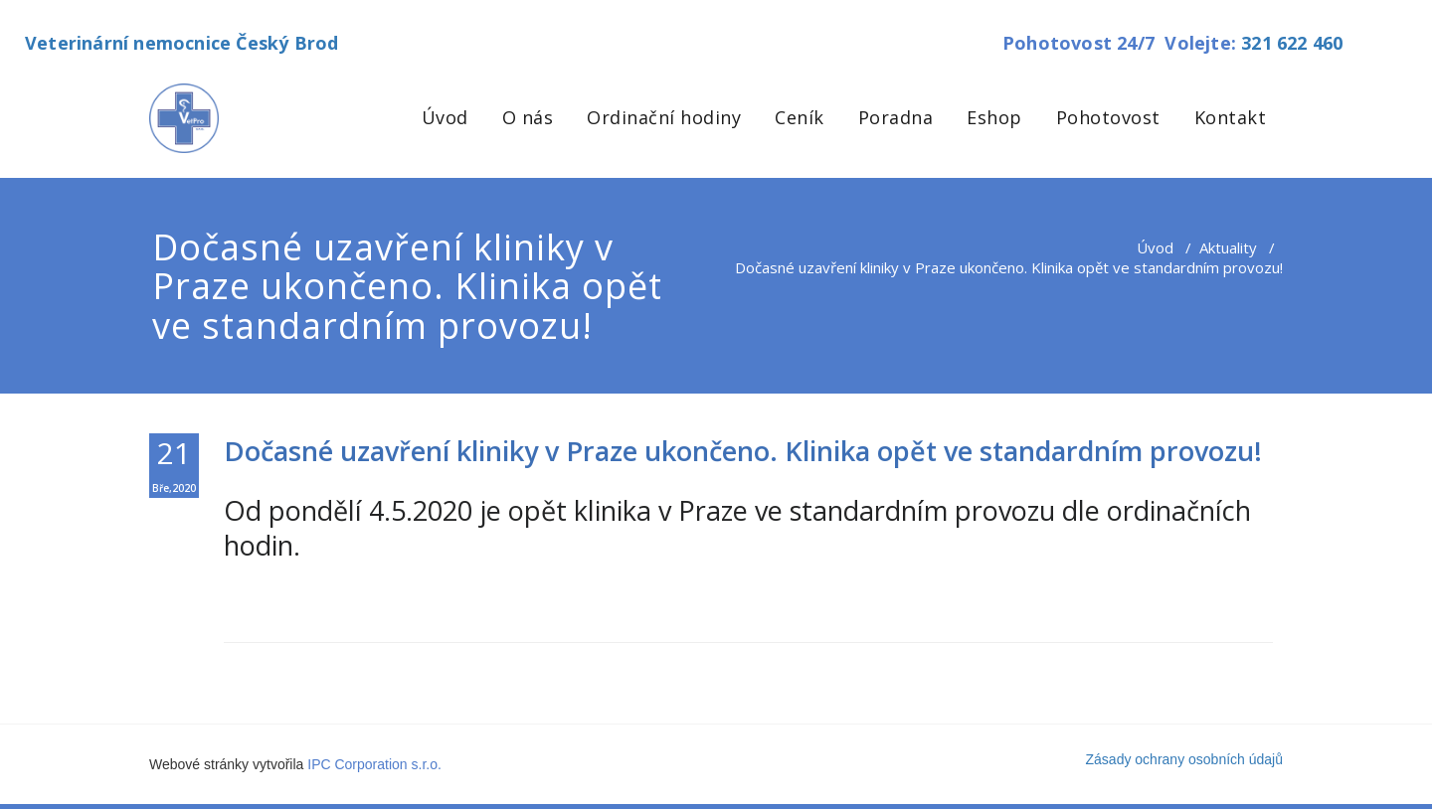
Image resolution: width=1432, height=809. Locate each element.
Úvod (445, 117)
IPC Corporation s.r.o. (374, 764)
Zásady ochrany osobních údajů (1184, 759)
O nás (528, 117)
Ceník (799, 117)
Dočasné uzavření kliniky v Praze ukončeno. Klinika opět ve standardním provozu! (743, 450)
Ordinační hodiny (664, 117)
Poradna (896, 117)
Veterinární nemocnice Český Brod (181, 43)
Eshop (994, 117)
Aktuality (1228, 247)
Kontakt (1230, 117)
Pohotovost (1108, 117)
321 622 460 (1291, 43)
